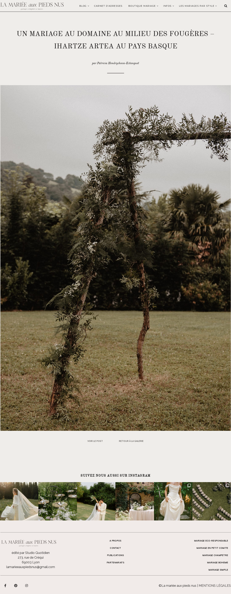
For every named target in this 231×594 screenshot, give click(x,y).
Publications (115, 555)
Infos (167, 6)
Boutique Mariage (142, 6)
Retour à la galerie (131, 441)
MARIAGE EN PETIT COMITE (212, 548)
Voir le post (95, 441)
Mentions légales (215, 586)
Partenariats (115, 562)
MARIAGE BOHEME (217, 562)
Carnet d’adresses (108, 6)
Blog (83, 6)
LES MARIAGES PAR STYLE (196, 6)
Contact (115, 548)
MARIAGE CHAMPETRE (215, 555)
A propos (115, 541)
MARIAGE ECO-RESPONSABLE (211, 541)
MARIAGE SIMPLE (218, 570)
